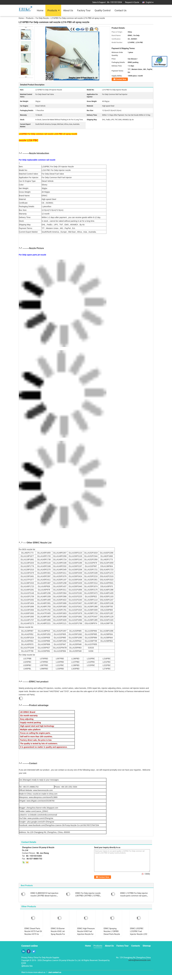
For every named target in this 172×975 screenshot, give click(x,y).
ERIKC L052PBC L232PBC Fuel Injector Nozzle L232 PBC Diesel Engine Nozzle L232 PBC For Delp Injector (138, 935)
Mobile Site (27, 966)
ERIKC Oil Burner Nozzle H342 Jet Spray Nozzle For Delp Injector (58, 932)
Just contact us (54, 972)
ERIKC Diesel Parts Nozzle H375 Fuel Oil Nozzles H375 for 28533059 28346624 (33, 932)
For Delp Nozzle (42, 18)
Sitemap (147, 945)
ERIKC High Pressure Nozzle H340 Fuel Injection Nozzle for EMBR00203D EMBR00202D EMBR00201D (86, 935)
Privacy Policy (27, 957)
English (149, 2)
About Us (68, 10)
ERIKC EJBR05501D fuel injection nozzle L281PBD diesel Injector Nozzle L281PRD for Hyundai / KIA (45, 895)
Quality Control (102, 10)
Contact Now (121, 79)
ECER (23, 963)
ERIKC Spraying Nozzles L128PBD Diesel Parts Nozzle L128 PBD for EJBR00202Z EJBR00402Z (112, 935)
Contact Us (120, 10)
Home (40, 10)
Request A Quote (132, 2)
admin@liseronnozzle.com (139, 960)
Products (52, 10)
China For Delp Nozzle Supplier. (46, 957)
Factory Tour (84, 10)
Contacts (135, 945)
